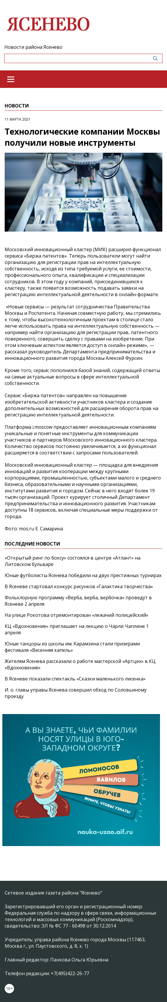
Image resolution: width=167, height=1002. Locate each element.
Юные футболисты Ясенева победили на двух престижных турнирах (83, 575)
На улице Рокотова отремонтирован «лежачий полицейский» (76, 615)
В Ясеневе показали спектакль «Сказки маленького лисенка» (75, 678)
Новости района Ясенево (33, 47)
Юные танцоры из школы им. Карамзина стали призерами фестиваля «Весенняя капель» (72, 646)
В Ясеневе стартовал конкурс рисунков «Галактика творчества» (79, 586)
